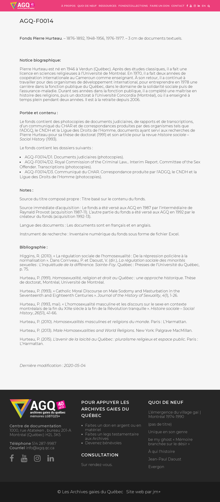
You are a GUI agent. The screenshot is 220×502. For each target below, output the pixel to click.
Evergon (156, 467)
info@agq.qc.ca (40, 448)
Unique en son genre (167, 432)
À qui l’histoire (161, 451)
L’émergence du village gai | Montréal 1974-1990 (174, 414)
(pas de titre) (160, 424)
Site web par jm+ (143, 491)
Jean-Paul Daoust (164, 459)
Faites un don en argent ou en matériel (113, 427)
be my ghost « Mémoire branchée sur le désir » (170, 441)
